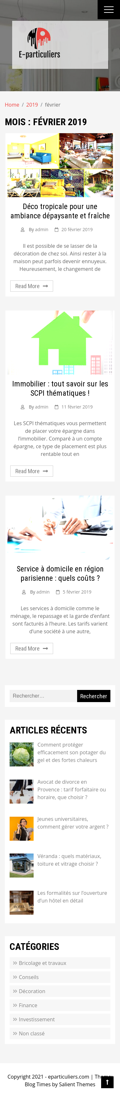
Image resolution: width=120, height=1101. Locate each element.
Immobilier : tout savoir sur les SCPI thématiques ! (60, 388)
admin (41, 229)
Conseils (29, 977)
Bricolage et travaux (42, 963)
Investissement (37, 1019)
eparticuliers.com (68, 1076)
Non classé (31, 1033)
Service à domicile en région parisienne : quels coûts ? (60, 573)
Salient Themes (77, 1084)
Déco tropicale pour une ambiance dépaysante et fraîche (60, 211)
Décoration (32, 991)
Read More (27, 286)
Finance (28, 1005)
